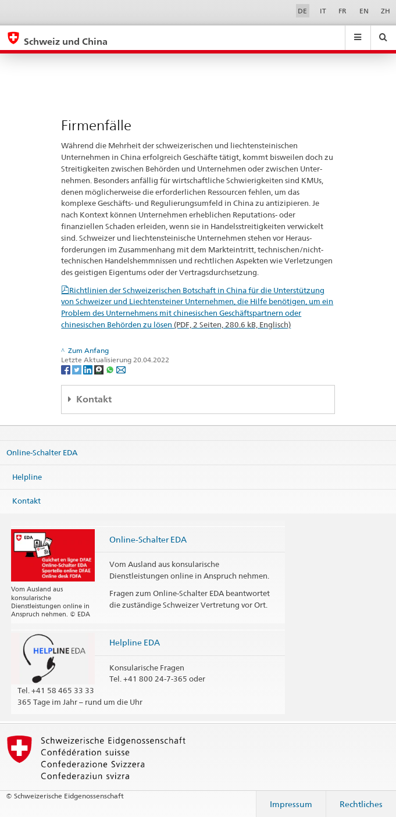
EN (364, 10)
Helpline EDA (134, 642)
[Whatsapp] (110, 369)
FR (342, 10)
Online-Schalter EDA (41, 452)
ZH (385, 10)
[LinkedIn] (88, 369)
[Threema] (99, 369)
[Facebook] (66, 369)
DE (302, 10)
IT (323, 10)
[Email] (121, 369)
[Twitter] (77, 369)
